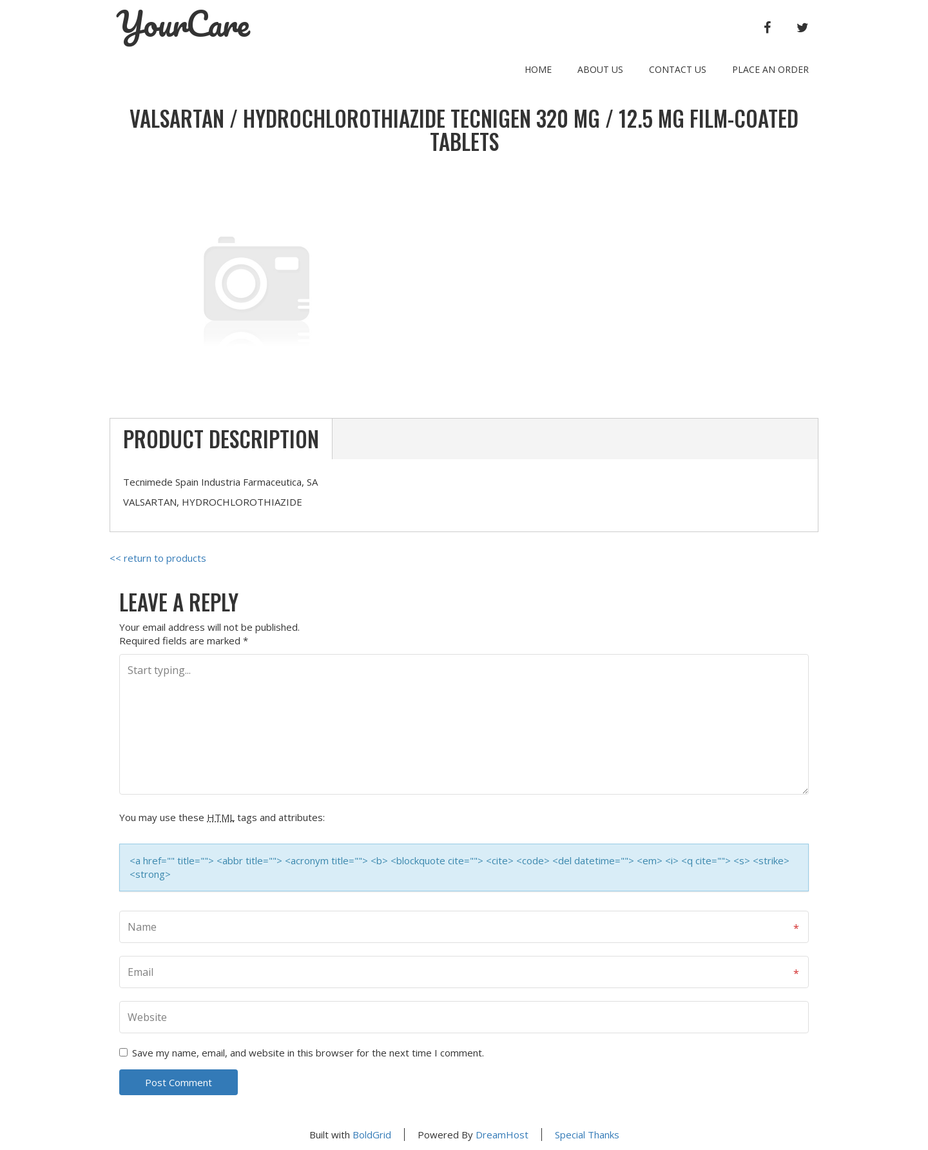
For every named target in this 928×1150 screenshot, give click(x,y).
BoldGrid (372, 1134)
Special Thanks (587, 1134)
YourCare (183, 23)
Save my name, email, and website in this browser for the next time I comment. (308, 1052)
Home (538, 69)
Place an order (770, 69)
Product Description (221, 439)
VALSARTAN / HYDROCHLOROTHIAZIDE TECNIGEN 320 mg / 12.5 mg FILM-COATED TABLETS (464, 130)
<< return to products (158, 557)
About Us (600, 69)
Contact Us (677, 69)
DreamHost (502, 1134)
